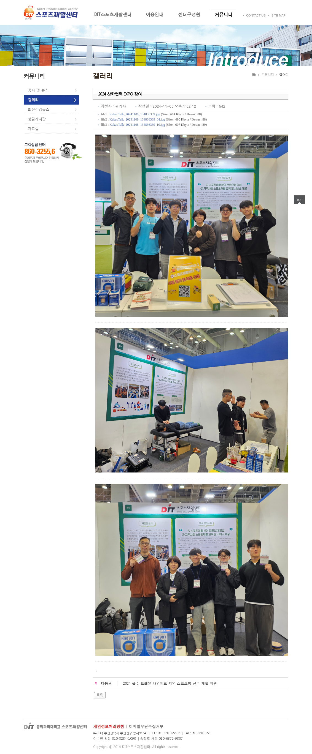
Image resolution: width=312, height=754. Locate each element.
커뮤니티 (223, 14)
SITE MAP (278, 15)
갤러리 (33, 99)
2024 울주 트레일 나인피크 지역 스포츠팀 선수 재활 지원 (170, 683)
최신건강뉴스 (38, 109)
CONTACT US (256, 15)
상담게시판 (37, 119)
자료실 (33, 128)
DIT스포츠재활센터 (112, 14)
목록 (100, 695)
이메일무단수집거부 (146, 726)
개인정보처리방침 (108, 726)
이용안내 (154, 14)
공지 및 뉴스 (38, 90)
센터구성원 (189, 14)
